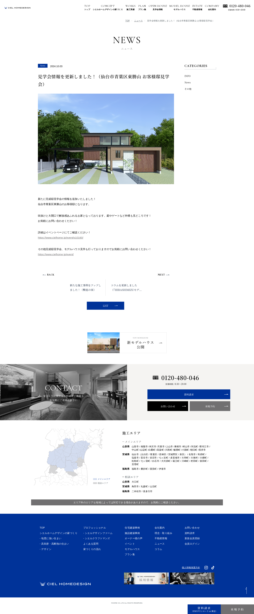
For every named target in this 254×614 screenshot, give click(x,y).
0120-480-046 (240, 5)
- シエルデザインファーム (98, 539)
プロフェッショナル (94, 534)
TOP (127, 21)
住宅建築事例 (132, 534)
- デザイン (45, 555)
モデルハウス (132, 555)
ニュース (138, 21)
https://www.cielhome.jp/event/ (56, 254)
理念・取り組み (163, 539)
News (187, 82)
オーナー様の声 (133, 545)
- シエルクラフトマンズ (96, 545)
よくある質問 (90, 550)
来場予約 (190, 413)
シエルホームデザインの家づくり (58, 539)
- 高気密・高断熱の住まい (54, 550)
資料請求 (176, 401)
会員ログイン (192, 550)
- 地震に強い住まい (50, 545)
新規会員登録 (192, 545)
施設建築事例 (132, 539)
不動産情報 (161, 545)
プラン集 (130, 561)
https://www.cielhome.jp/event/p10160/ (60, 237)
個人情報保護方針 (191, 574)
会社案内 (160, 534)
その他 (187, 89)
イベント (130, 550)
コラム (158, 555)
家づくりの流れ (92, 555)
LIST (105, 305)
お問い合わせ (161, 413)
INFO (187, 76)
